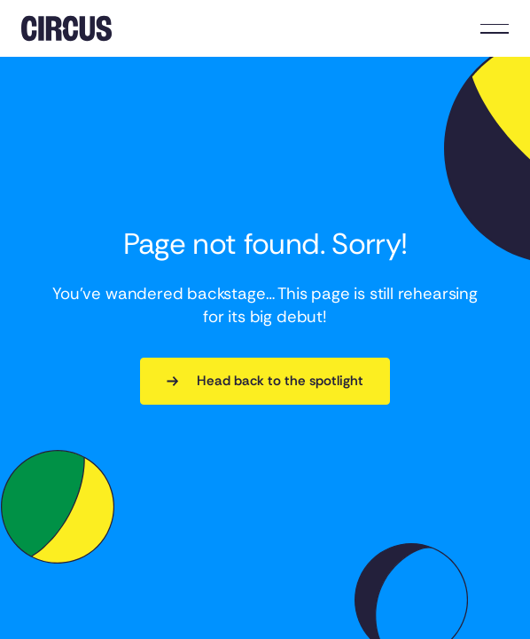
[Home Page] (66, 28)
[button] (494, 28)
